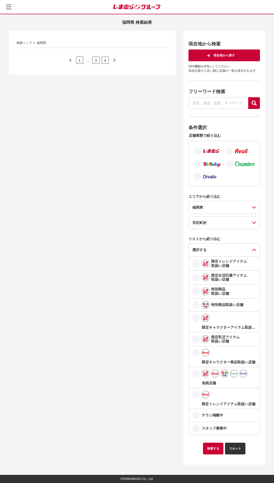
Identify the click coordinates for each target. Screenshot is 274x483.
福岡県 (41, 43)
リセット (235, 448)
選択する (199, 250)
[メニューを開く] (8, 6)
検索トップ (24, 43)
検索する (213, 448)
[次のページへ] (70, 60)
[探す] (254, 103)
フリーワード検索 (206, 91)
